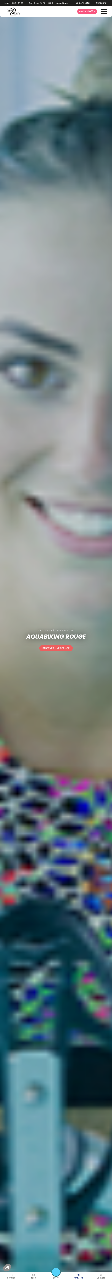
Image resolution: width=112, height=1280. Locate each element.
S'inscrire (101, 2)
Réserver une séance (56, 648)
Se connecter (83, 2)
